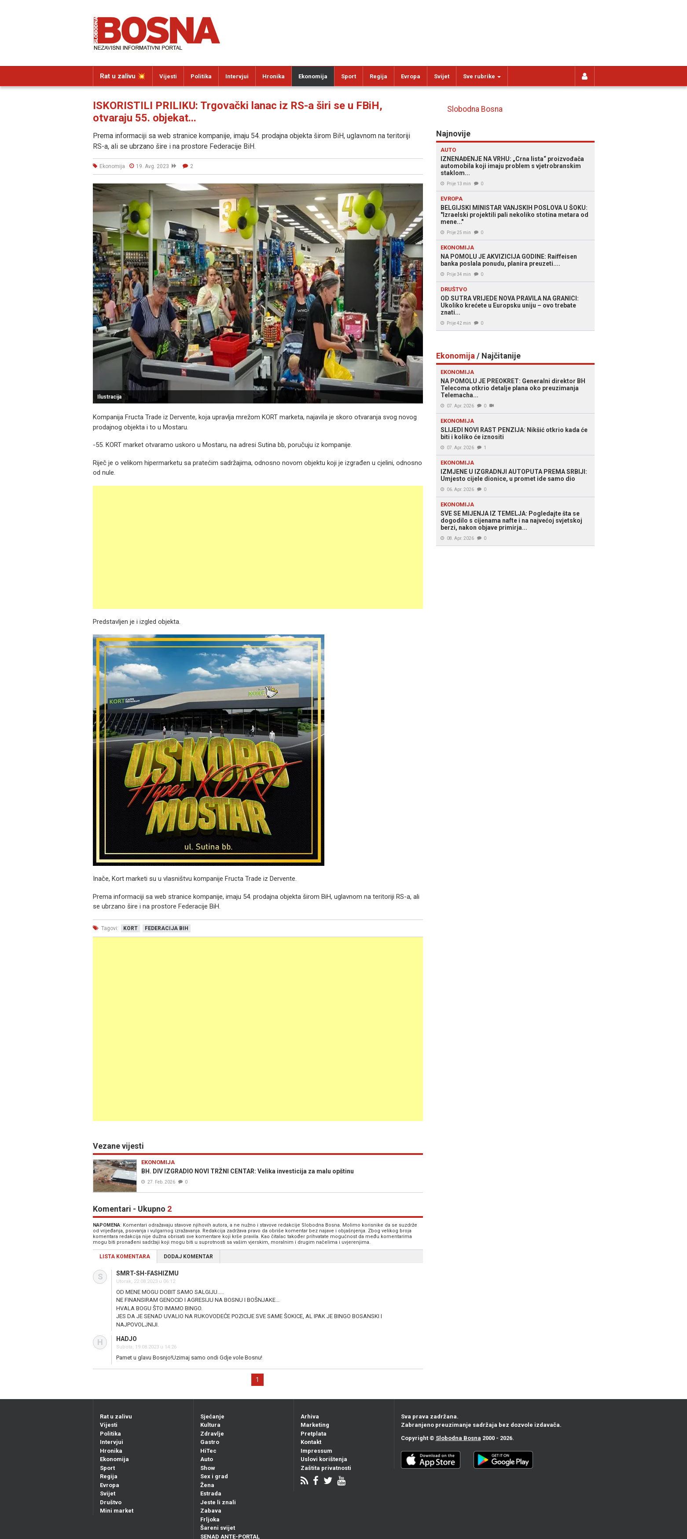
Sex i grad (214, 1476)
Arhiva (310, 1416)
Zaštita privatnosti (326, 1468)
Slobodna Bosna (475, 109)
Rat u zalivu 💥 (123, 76)
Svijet (441, 76)
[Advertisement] (257, 547)
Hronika (273, 76)
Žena (207, 1485)
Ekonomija (312, 76)
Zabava (210, 1510)
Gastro (209, 1442)
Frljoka (210, 1519)
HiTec (208, 1450)
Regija (378, 76)
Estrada (210, 1493)
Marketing (315, 1425)
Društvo (110, 1502)
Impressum (316, 1450)
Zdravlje (212, 1433)
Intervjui (237, 76)
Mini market (116, 1510)
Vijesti (168, 76)
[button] (415, 191)
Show (207, 1468)
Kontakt (311, 1442)
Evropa (410, 76)
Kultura (210, 1425)
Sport (348, 76)
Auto (206, 1459)
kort (130, 928)
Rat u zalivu (116, 1416)
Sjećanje (212, 1416)
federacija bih (166, 928)
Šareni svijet (217, 1527)
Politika (201, 76)
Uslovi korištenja (324, 1459)
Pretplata (314, 1433)
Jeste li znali (218, 1502)
